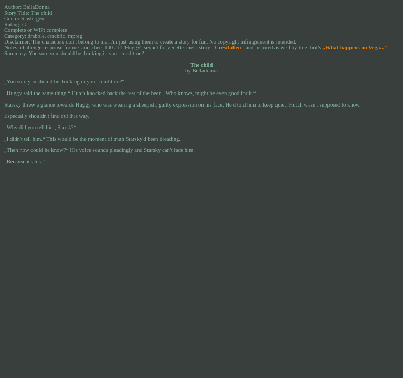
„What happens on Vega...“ (354, 47)
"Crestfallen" (227, 47)
